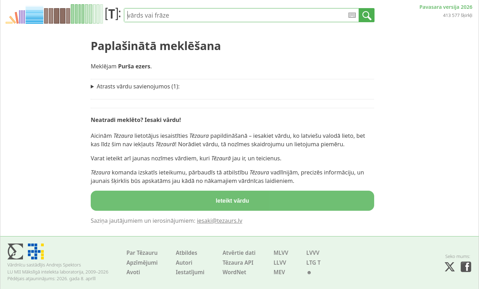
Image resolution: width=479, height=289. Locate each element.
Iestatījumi (190, 272)
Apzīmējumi (142, 262)
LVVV (312, 253)
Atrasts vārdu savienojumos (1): (138, 86)
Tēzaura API (237, 262)
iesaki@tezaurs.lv (220, 221)
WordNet (234, 272)
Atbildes (186, 253)
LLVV (280, 262)
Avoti (133, 272)
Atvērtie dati (238, 253)
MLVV (281, 253)
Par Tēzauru (141, 253)
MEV (279, 272)
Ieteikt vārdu (232, 201)
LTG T (313, 262)
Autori (184, 262)
